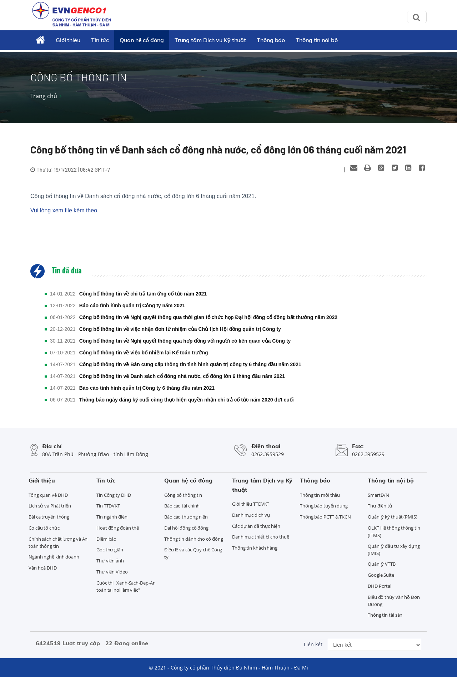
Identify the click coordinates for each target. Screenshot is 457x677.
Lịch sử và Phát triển (50, 505)
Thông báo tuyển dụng (324, 505)
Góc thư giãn (109, 549)
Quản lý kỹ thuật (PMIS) (392, 517)
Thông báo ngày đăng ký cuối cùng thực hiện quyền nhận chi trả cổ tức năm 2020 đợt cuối (186, 400)
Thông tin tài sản (385, 615)
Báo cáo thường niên (186, 517)
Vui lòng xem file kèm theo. (64, 210)
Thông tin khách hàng (254, 548)
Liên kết (313, 644)
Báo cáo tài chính (182, 505)
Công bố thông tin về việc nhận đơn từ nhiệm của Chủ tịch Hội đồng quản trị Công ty (180, 329)
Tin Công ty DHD (113, 495)
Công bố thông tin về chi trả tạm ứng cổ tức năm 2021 (143, 294)
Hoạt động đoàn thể (117, 528)
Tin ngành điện (111, 517)
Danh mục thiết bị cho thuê (260, 537)
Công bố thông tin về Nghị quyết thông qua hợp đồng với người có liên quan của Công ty (185, 341)
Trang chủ (43, 96)
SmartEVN (378, 495)
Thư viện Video (112, 572)
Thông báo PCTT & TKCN (325, 517)
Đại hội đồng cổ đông (186, 528)
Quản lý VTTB (382, 564)
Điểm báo (106, 539)
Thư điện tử (380, 505)
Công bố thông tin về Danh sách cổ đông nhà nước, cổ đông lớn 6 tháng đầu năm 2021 (182, 376)
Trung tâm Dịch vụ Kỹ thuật (210, 40)
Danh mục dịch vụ (251, 515)
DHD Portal (379, 586)
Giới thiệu (68, 40)
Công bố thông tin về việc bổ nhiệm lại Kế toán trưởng (143, 352)
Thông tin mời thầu (320, 495)
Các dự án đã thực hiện (256, 526)
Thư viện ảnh (110, 560)
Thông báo (271, 40)
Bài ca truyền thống (49, 517)
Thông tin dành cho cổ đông (193, 539)
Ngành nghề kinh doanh (54, 557)
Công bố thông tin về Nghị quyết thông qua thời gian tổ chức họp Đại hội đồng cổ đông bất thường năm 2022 (208, 317)
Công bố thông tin (183, 495)
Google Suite (381, 575)
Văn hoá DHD (43, 568)
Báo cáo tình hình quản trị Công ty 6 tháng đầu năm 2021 (147, 388)
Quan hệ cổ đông (142, 40)
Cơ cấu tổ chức (44, 528)
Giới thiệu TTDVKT (250, 504)
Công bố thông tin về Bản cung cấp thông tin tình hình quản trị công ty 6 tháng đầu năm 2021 (190, 364)
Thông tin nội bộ (316, 40)
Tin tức (100, 40)
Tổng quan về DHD (48, 495)
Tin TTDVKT (108, 505)
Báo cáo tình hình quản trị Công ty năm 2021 (132, 305)
